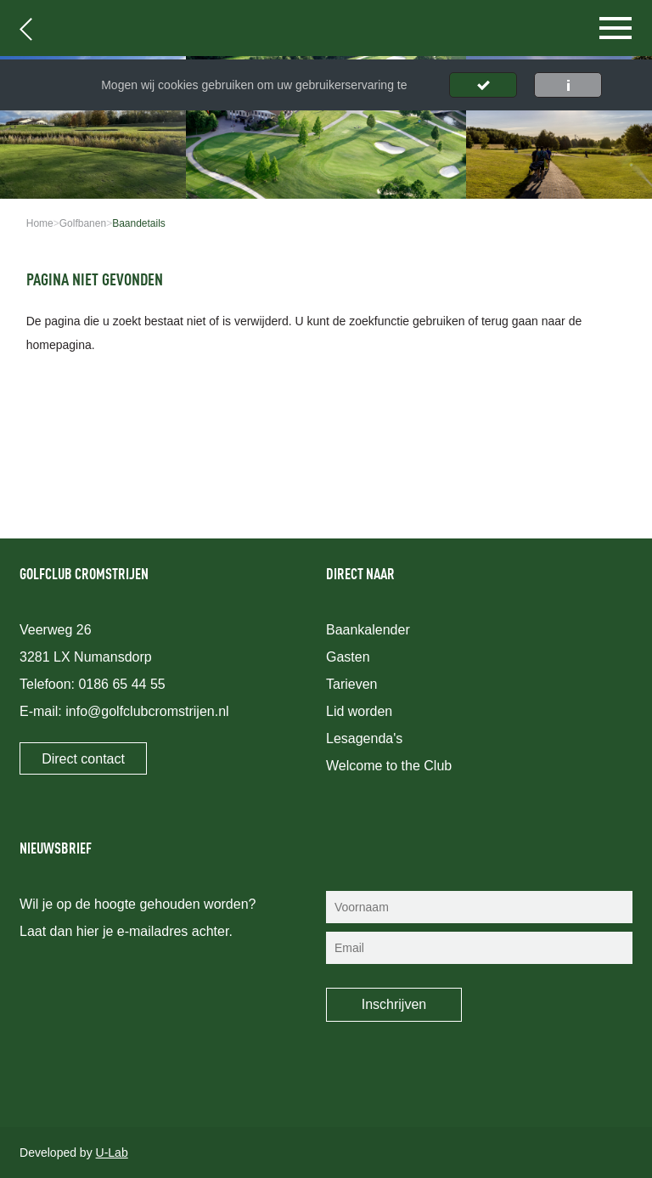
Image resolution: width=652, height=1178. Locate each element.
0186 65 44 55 (121, 684)
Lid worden (359, 711)
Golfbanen (82, 223)
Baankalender (368, 630)
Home (39, 223)
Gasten (348, 657)
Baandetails (139, 223)
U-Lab (112, 1152)
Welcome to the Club (389, 765)
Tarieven (351, 684)
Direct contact (83, 759)
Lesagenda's (364, 738)
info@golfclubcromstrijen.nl (146, 711)
